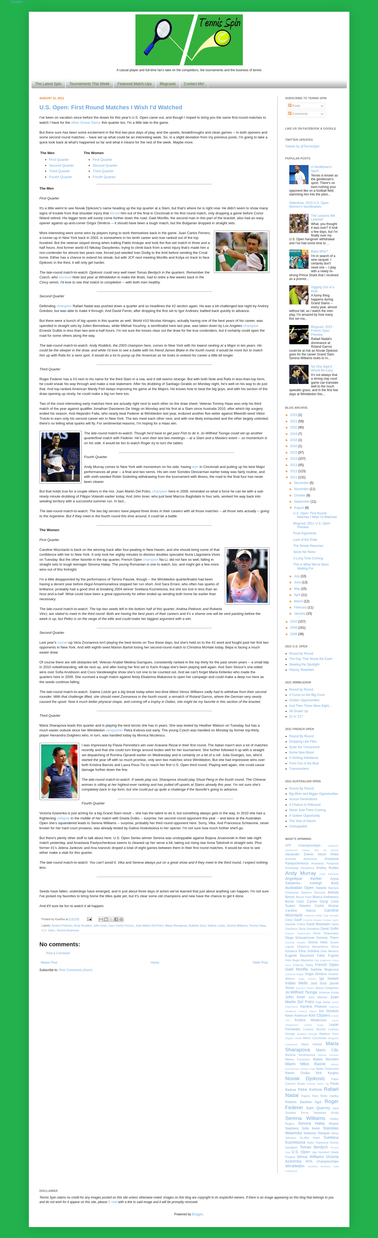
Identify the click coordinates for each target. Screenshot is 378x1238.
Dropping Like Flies (303, 741)
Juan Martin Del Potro (149, 925)
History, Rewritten (301, 670)
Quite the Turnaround (304, 747)
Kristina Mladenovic (311, 1020)
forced (115, 213)
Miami (290, 1064)
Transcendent (299, 769)
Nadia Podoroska (327, 1068)
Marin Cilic (327, 1050)
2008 (294, 634)
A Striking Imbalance (303, 758)
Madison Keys (328, 1033)
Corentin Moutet (312, 920)
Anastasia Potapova (325, 863)
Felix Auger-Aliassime (299, 960)
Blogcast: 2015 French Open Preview (321, 330)
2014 (294, 458)
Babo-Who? (319, 251)
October (300, 495)
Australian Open (299, 888)
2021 (294, 421)
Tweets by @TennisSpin (302, 146)
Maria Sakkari (311, 1044)
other (75, 123)
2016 (294, 446)
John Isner (100, 925)
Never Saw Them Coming (307, 810)
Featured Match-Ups (135, 84)
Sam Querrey (318, 1108)
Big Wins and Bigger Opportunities (313, 794)
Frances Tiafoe (303, 965)
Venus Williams (310, 1157)
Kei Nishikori (329, 1011)
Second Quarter (61, 165)
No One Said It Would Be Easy (322, 368)
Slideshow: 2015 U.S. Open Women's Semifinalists (309, 205)
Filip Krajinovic (322, 960)
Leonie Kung (314, 1024)
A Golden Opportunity (304, 816)
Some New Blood (301, 752)
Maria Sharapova (176, 925)
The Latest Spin (48, 84)
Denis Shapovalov (325, 933)
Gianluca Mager (294, 974)
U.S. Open (48, 930)
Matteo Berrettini (325, 1059)
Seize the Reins (304, 552)
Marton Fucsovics (297, 1059)
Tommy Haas (257, 925)
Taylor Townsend (317, 1142)
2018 (294, 440)
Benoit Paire (303, 897)
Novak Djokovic (305, 1078)
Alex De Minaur (326, 850)
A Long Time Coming (308, 558)
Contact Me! (194, 84)
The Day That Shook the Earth (311, 659)
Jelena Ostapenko (326, 987)
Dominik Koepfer (295, 942)
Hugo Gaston (307, 978)
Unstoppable (298, 826)
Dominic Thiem (328, 938)
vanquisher (114, 730)
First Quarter (59, 160)
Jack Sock (318, 983)
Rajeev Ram (309, 1095)
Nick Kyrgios (327, 1073)
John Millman (317, 997)
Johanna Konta (328, 992)
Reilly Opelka (329, 1095)
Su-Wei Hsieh (310, 1137)
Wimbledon (295, 1166)
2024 (294, 415)
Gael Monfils (296, 969)
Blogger (197, 1214)
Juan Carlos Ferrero (121, 925)
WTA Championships (322, 1161)
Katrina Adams (308, 1011)
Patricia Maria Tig (318, 1083)
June (298, 582)
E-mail (112, 1202)
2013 (294, 465)
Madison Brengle (307, 1033)
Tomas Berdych (314, 1147)
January (300, 613)
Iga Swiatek (329, 978)
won (195, 467)
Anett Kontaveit (328, 873)
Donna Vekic (318, 942)
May (297, 589)
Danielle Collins (295, 924)
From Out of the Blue (304, 763)
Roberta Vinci (197, 925)
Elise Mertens (329, 951)
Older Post (260, 962)
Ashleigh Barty (324, 883)
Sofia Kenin (311, 1128)
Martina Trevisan (328, 1054)
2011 (294, 477)
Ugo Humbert (320, 1152)
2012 (294, 471)
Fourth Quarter (60, 177)
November (302, 489)
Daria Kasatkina (309, 928)
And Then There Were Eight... (310, 706)
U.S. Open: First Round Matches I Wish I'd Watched (111, 107)
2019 (294, 434)
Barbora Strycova (313, 892)
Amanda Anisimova (301, 858)
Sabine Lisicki (216, 925)
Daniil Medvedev (318, 924)
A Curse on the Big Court (307, 695)
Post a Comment (58, 953)
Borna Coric (294, 901)
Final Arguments (304, 533)
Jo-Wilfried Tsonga (301, 992)
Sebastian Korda (326, 1112)
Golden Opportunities (304, 700)
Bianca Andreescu (325, 897)
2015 (294, 452)
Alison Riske (328, 854)
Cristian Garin (331, 920)
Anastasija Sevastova (299, 868)
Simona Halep (311, 1123)
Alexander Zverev (299, 854)
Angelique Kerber (303, 878)
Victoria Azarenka (68, 930)
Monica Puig (307, 1068)
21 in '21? (296, 716)
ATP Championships (303, 845)
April (297, 595)
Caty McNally (331, 915)
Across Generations (303, 799)
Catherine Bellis (313, 915)
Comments (298, 114)
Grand (85, 123)
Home (155, 962)
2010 (294, 621)
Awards (321, 888)
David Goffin (329, 929)
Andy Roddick (83, 925)
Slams (96, 123)
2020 (294, 427)
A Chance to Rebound (305, 805)
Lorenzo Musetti (314, 1029)
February (300, 607)
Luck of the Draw (305, 540)
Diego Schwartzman (300, 938)
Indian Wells (296, 983)
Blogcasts (168, 84)
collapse (63, 818)
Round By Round (301, 736)
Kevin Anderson (296, 1015)
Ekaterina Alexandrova (312, 946)
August (299, 508)
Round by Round (301, 653)
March (299, 601)
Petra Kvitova (310, 1089)
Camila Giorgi (317, 901)
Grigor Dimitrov (316, 974)
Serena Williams (237, 925)
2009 (294, 628)
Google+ (17, 2)
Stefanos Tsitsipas (316, 1133)
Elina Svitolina (308, 951)
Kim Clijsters (319, 1015)
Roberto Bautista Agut (303, 1102)
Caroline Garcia (300, 910)
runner (62, 642)
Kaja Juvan (322, 1002)
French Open (327, 965)
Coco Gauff (293, 920)
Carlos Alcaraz (326, 906)
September (302, 501)
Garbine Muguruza (325, 969)
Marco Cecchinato (315, 1038)
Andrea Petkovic (62, 925)
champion (64, 306)
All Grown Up (298, 711)
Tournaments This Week (89, 84)
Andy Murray (300, 873)
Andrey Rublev (327, 868)
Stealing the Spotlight (304, 664)
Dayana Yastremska (297, 933)
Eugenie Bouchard (299, 955)
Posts (294, 106)
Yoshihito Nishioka (318, 1166)
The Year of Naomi (302, 821)
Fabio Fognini (327, 955)
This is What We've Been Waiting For (311, 566)
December (302, 483)
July (297, 576)
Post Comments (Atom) (75, 970)
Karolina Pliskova (313, 1006)
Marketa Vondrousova (300, 1054)
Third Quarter (59, 171)
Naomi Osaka (297, 1073)
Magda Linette (293, 1038)
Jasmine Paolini (305, 988)
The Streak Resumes (308, 546)
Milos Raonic (313, 1064)
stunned (65, 277)
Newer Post (49, 962)
